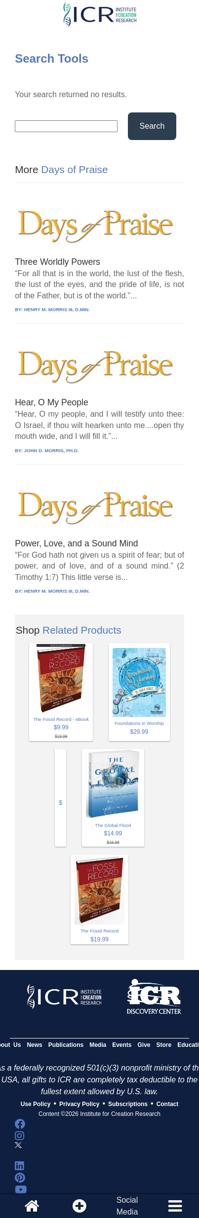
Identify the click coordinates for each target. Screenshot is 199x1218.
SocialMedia (127, 1206)
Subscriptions (128, 1104)
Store (164, 1044)
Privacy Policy (79, 1104)
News (34, 1044)
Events (121, 1044)
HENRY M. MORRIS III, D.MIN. (57, 309)
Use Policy (36, 1104)
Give (144, 1044)
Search (152, 126)
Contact (168, 1104)
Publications (65, 1044)
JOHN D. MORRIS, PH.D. (51, 450)
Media (97, 1044)
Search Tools (51, 58)
